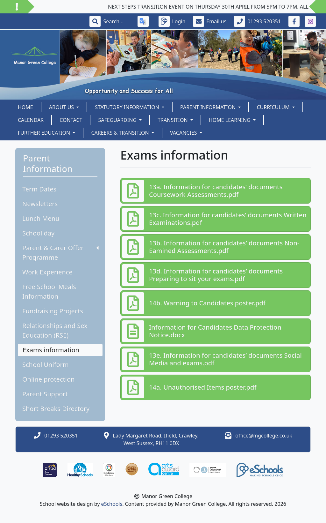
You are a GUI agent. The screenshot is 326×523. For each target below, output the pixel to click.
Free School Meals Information (49, 291)
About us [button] (62, 107)
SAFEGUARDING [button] (118, 119)
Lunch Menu (41, 218)
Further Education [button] (44, 132)
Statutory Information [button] (127, 107)
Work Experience (47, 272)
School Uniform (45, 364)
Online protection (48, 379)
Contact (71, 119)
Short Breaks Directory (55, 408)
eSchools (112, 503)
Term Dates (39, 189)
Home (25, 107)
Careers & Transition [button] (120, 132)
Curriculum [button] (274, 107)
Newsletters (40, 203)
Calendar (31, 119)
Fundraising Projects (52, 311)
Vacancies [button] (184, 132)
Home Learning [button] (230, 119)
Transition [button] (173, 119)
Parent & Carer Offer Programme (60, 252)
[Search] (116, 21)
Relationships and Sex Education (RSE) (55, 330)
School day (38, 233)
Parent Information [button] (208, 107)
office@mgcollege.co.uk (263, 435)
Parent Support (45, 394)
